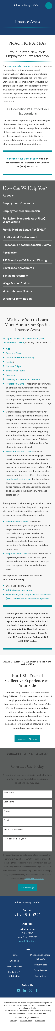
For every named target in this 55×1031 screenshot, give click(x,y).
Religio (9, 362)
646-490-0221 (27, 914)
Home (15, 955)
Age (8, 348)
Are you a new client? (14, 829)
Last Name (9, 802)
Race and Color (13, 353)
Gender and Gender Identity (20, 357)
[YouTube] (18, 990)
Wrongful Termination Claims (17, 338)
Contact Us (40, 976)
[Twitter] (30, 990)
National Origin (13, 366)
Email (6, 820)
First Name (9, 792)
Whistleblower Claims (17, 521)
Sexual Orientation (15, 370)
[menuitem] (13, 1021)
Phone (7, 811)
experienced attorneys (18, 66)
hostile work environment (19, 479)
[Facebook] (36, 990)
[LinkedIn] (24, 990)
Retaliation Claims (15, 383)
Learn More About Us (27, 738)
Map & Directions (27, 941)
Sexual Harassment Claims (19, 451)
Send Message (27, 887)
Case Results (40, 970)
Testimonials (40, 964)
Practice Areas (14, 966)
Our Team (15, 960)
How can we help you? (15, 839)
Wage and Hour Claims (17, 553)
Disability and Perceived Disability (23, 379)
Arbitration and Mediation (19, 590)
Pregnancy (11, 375)
